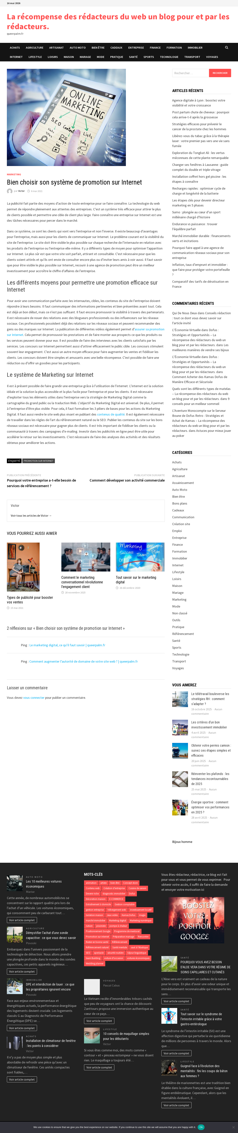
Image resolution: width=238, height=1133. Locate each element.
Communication (183, 517)
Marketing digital (117, 920)
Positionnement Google (98, 931)
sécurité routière (115, 952)
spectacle (99, 952)
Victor (21, 191)
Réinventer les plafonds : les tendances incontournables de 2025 (210, 779)
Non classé (179, 613)
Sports (149, 57)
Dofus (132, 893)
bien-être (114, 882)
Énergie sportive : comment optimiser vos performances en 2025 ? (210, 807)
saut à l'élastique (139, 947)
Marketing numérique (140, 920)
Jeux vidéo (112, 915)
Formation (174, 47)
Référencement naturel (97, 947)
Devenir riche (92, 893)
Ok (201, 1127)
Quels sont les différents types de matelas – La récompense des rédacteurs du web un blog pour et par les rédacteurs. (201, 394)
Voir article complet (22, 920)
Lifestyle (35, 57)
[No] (233, 1127)
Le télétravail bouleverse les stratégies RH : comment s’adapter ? (210, 699)
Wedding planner (94, 963)
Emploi (177, 531)
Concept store (130, 882)
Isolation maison (94, 915)
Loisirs (53, 57)
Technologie (169, 57)
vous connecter (33, 697)
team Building (93, 958)
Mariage (85, 57)
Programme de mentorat (127, 931)
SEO (88, 952)
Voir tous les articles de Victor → (31, 515)
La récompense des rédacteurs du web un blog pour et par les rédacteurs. (118, 21)
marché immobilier (95, 920)
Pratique (116, 57)
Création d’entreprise (114, 888)
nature (89, 925)
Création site (181, 524)
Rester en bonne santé (97, 942)
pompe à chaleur (118, 925)
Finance (155, 47)
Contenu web (93, 888)
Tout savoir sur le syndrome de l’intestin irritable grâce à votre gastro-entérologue (201, 1019)
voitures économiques (138, 958)
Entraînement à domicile (98, 904)
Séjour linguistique (136, 952)
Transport (192, 57)
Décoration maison (95, 899)
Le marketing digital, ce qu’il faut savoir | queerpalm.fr (67, 645)
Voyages (212, 57)
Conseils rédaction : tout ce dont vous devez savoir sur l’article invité (201, 318)
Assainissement (183, 483)
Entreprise (136, 47)
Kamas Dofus (128, 915)
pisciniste (101, 925)
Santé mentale (119, 947)
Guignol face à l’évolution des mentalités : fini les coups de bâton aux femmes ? (204, 1071)
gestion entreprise (95, 909)
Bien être (98, 47)
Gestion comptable (124, 904)
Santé (133, 57)
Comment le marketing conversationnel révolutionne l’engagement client (82, 582)
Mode (100, 57)
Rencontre (143, 936)
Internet (16, 57)
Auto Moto (78, 47)
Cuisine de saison (137, 888)
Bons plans (179, 503)
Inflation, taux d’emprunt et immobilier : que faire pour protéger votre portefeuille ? (201, 269)
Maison (69, 57)
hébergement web (117, 909)
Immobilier (195, 47)
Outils (176, 620)
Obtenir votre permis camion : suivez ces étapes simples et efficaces (211, 750)
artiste (103, 882)
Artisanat (56, 47)
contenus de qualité (111, 414)
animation (91, 882)
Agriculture (34, 47)
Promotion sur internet (38, 460)
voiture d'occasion (113, 958)
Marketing (14, 174)
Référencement (183, 634)
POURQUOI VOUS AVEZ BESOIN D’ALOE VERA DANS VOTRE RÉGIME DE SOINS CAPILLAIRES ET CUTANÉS (206, 967)
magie (142, 915)
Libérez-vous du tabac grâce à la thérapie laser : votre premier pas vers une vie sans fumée (201, 141)
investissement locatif (141, 909)
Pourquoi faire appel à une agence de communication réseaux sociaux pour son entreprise (200, 253)
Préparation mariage (123, 936)
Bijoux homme (182, 842)
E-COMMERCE (116, 899)
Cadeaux (116, 47)
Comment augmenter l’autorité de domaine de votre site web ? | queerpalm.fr (83, 661)
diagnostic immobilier (114, 893)
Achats (15, 47)
